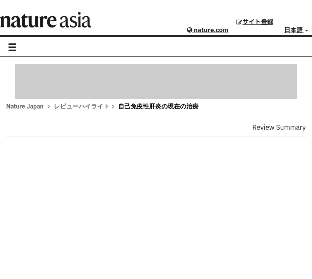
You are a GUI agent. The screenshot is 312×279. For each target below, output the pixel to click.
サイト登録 (254, 22)
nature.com (207, 30)
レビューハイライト (82, 106)
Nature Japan (25, 106)
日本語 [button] (296, 30)
